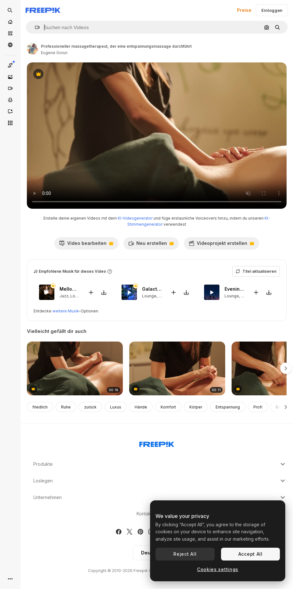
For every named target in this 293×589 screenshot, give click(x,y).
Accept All (250, 554)
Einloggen (271, 10)
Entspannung (228, 407)
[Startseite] (10, 22)
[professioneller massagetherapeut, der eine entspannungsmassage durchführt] (75, 369)
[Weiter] (285, 407)
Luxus (115, 407)
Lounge (77, 296)
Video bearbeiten (86, 244)
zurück (90, 407)
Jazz (63, 296)
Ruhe (66, 407)
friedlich (40, 407)
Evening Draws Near (235, 289)
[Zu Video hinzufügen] (91, 292)
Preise (244, 10)
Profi (257, 407)
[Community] (10, 45)
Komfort (168, 407)
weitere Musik (65, 311)
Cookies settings (217, 569)
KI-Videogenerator (135, 218)
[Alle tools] (10, 123)
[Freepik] (43, 10)
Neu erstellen (151, 244)
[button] (35, 27)
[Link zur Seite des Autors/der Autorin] (32, 48)
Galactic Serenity (152, 289)
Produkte (160, 464)
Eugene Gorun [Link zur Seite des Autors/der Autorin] (54, 52)
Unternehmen (160, 497)
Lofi (244, 296)
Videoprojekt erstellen (221, 244)
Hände (141, 407)
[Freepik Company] (157, 443)
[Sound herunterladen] (103, 292)
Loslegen (160, 481)
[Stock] (10, 33)
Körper (195, 407)
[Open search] (10, 10)
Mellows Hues (69, 289)
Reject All (184, 554)
